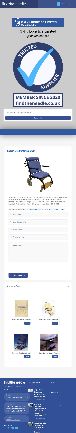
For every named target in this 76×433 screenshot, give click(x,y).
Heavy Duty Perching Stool (21, 320)
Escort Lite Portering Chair (34, 209)
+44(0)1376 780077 (13, 420)
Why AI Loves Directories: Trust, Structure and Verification (39, 393)
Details (27, 323)
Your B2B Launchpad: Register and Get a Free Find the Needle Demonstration (40, 409)
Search (38, 118)
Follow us (56, 392)
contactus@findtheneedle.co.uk (17, 397)
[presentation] (23, 267)
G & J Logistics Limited (38, 31)
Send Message (18, 275)
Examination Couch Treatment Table (52, 353)
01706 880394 (38, 36)
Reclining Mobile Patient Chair (50, 320)
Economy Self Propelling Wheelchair (25, 353)
